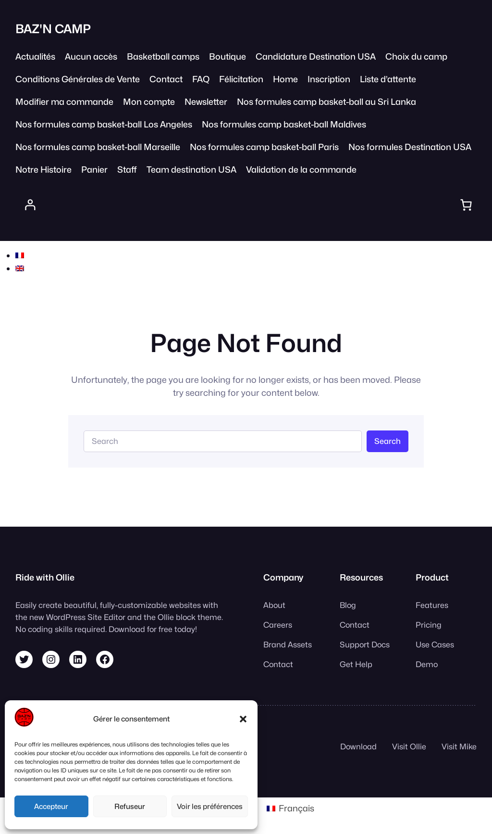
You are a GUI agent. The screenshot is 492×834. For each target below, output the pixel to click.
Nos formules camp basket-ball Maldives (284, 124)
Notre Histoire (43, 169)
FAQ (200, 79)
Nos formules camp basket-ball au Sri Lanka (326, 102)
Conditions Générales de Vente (77, 79)
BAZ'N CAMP (53, 29)
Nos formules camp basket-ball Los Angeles (103, 124)
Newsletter (205, 102)
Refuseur (129, 806)
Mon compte (149, 102)
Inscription (329, 79)
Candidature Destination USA (316, 56)
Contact (166, 79)
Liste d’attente (388, 79)
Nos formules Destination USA (409, 147)
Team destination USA (191, 169)
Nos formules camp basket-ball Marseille (97, 147)
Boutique (227, 56)
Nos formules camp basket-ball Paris (264, 147)
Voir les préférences (210, 806)
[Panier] (466, 205)
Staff (127, 169)
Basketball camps (163, 56)
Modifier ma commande (64, 102)
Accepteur (51, 806)
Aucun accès (91, 56)
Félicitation (241, 79)
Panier (94, 169)
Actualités (35, 56)
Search (387, 441)
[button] (243, 719)
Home (285, 79)
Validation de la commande (301, 169)
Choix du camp (416, 56)
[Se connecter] (30, 204)
